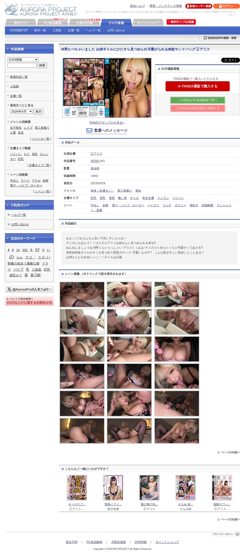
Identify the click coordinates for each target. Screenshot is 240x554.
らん (19, 257)
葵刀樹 (35, 275)
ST (37, 250)
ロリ (27, 154)
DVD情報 (141, 542)
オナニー (180, 205)
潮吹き (194, 205)
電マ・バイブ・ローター (128, 205)
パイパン (178, 198)
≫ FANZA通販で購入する (198, 86)
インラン (163, 198)
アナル (36, 180)
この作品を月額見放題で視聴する (198, 108)
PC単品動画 (94, 542)
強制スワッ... (221, 504)
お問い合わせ (116, 30)
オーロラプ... (76, 504)
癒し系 (122, 198)
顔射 (105, 205)
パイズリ (153, 205)
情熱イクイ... (113, 504)
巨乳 (93, 198)
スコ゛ (30, 257)
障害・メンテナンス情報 (166, 6)
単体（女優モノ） (102, 190)
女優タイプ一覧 (39, 165)
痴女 (138, 190)
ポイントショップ (167, 542)
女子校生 (16, 127)
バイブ (18, 269)
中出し (95, 205)
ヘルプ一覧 (93, 30)
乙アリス (96, 153)
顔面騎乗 (207, 205)
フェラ (166, 205)
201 (25, 250)
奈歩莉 (95, 168)
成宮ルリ (15, 275)
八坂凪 (36, 269)
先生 (21, 132)
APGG (95, 161)
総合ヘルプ (137, 6)
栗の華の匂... (149, 504)
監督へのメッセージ (110, 130)
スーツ (25, 180)
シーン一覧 (42, 191)
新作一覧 (40, 30)
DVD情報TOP (19, 30)
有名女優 (148, 198)
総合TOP (72, 542)
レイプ (28, 127)
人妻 (13, 132)
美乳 (103, 198)
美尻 (112, 198)
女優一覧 (74, 30)
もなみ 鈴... (185, 504)
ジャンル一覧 (40, 138)
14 (18, 250)
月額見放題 (118, 542)
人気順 (56, 30)
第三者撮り (124, 190)
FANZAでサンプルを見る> (107, 122)
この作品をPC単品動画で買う (197, 100)
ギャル (134, 198)
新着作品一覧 (19, 77)
